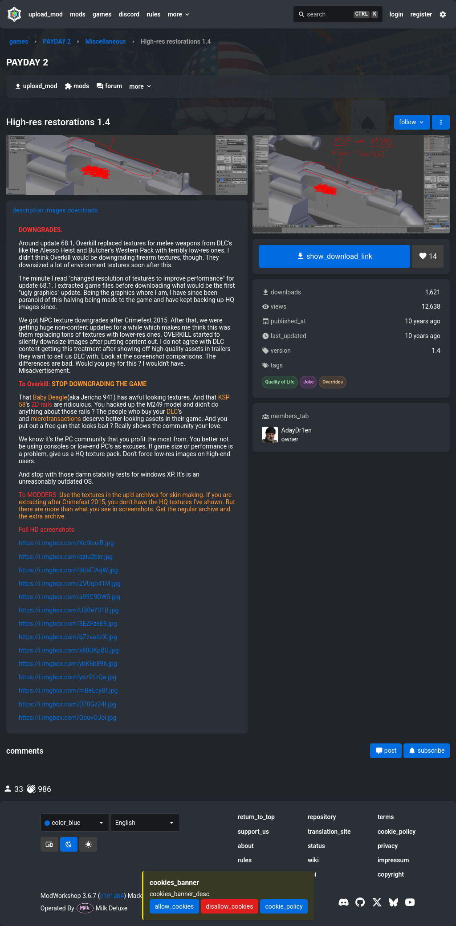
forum (109, 86)
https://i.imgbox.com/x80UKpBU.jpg (69, 650)
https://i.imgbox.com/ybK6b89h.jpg (68, 663)
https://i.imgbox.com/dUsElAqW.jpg (68, 570)
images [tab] (55, 210)
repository (322, 816)
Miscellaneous (106, 41)
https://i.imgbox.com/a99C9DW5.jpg (69, 596)
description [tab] (28, 210)
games (102, 14)
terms (386, 816)
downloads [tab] (82, 210)
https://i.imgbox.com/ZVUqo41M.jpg (70, 583)
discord (128, 14)
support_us (253, 831)
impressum (393, 860)
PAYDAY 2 (57, 41)
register (421, 14)
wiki (313, 860)
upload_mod (45, 14)
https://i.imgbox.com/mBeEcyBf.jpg (68, 690)
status (316, 845)
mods (78, 14)
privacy (388, 845)
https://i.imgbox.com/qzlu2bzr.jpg (66, 556)
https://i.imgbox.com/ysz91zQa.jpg (67, 677)
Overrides (332, 382)
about (246, 845)
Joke (308, 382)
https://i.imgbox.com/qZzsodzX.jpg (68, 636)
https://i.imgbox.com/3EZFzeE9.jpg (68, 623)
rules (153, 14)
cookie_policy (396, 831)
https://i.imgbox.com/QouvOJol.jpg (67, 717)
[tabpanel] (126, 473)
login (396, 14)
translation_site (329, 831)
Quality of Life (280, 382)
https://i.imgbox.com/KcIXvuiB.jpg (66, 543)
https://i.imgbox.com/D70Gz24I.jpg (67, 704)
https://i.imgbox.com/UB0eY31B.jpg (68, 610)
